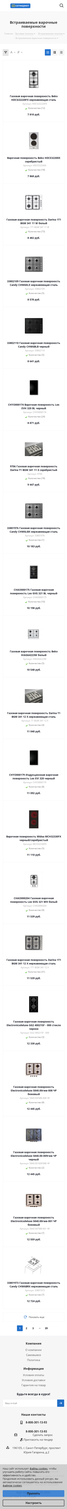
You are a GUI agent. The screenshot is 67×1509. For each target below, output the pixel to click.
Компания (33, 1343)
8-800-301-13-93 (36, 1422)
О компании (33, 1350)
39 (46, 1328)
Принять (33, 1493)
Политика (33, 1360)
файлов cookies (12, 1485)
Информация (33, 1369)
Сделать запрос (43, 1435)
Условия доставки (33, 1380)
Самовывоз (33, 1355)
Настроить (34, 1503)
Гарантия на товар (33, 1385)
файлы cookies (39, 1468)
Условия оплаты (33, 1375)
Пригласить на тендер (38, 1439)
